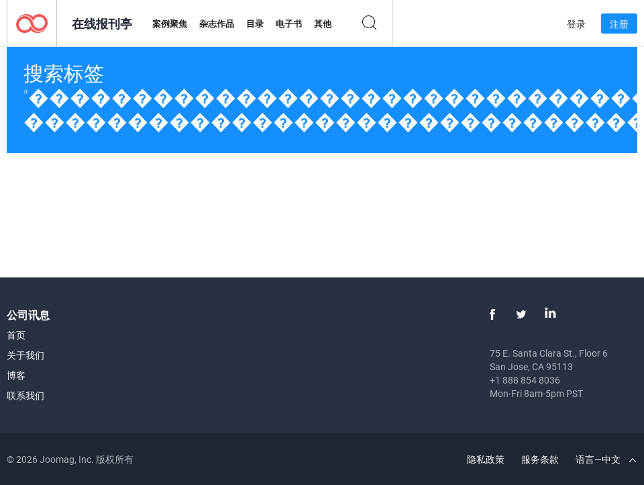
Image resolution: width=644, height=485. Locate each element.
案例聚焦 (169, 23)
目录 (255, 23)
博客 (16, 375)
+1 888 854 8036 (525, 379)
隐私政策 (485, 459)
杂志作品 (216, 23)
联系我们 (25, 395)
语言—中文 (606, 459)
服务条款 (540, 459)
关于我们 (25, 355)
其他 (322, 23)
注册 (619, 23)
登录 (576, 23)
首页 (16, 334)
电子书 (289, 23)
